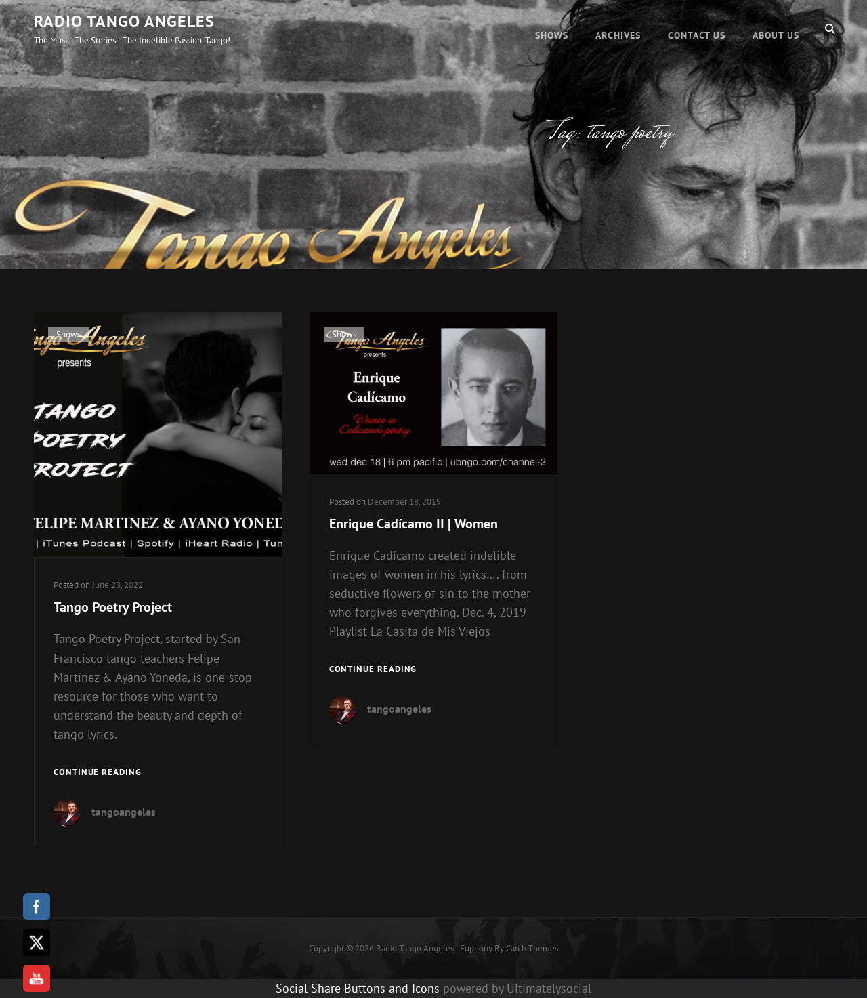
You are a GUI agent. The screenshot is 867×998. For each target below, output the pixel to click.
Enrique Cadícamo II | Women (413, 524)
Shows (551, 28)
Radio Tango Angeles (124, 21)
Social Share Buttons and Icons (358, 988)
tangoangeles (123, 811)
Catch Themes (532, 948)
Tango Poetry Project (113, 607)
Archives (618, 28)
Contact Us (696, 28)
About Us (776, 28)
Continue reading (98, 773)
